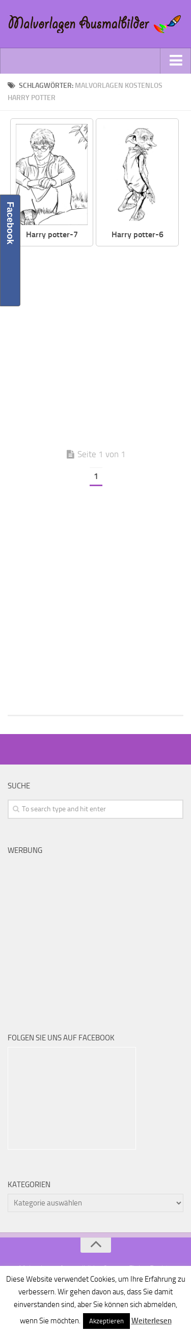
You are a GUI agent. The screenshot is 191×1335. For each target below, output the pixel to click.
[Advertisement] (95, 346)
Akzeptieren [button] (106, 1321)
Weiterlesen (151, 1320)
